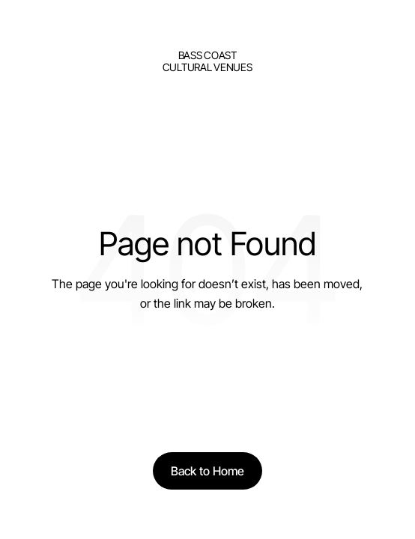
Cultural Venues (207, 67)
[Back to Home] (207, 471)
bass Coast (207, 55)
